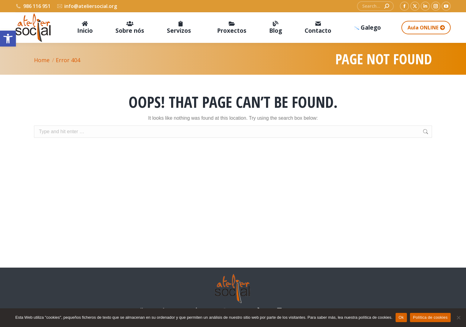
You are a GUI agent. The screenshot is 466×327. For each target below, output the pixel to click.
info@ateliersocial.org (87, 6)
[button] (8, 39)
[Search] (375, 6)
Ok (401, 317)
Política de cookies (430, 317)
